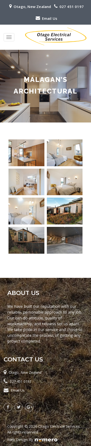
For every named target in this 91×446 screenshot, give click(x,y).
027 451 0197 (71, 6)
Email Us (50, 18)
